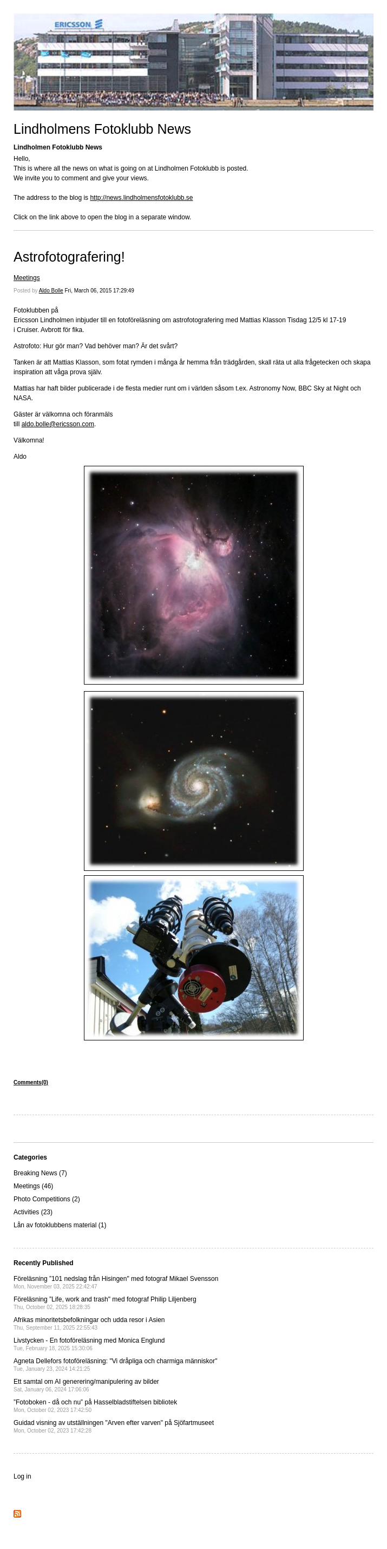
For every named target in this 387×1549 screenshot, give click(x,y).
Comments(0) (31, 1082)
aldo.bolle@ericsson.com (58, 424)
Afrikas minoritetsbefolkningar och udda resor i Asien (89, 1323)
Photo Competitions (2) (47, 1199)
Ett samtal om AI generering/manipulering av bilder (86, 1385)
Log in (22, 1476)
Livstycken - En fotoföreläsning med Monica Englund (89, 1344)
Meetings (27, 278)
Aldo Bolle (51, 291)
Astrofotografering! (69, 256)
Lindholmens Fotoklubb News (102, 128)
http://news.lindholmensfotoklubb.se (141, 197)
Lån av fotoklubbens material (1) (60, 1225)
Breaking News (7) (40, 1173)
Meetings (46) (33, 1186)
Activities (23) (33, 1212)
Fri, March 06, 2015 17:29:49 (99, 291)
